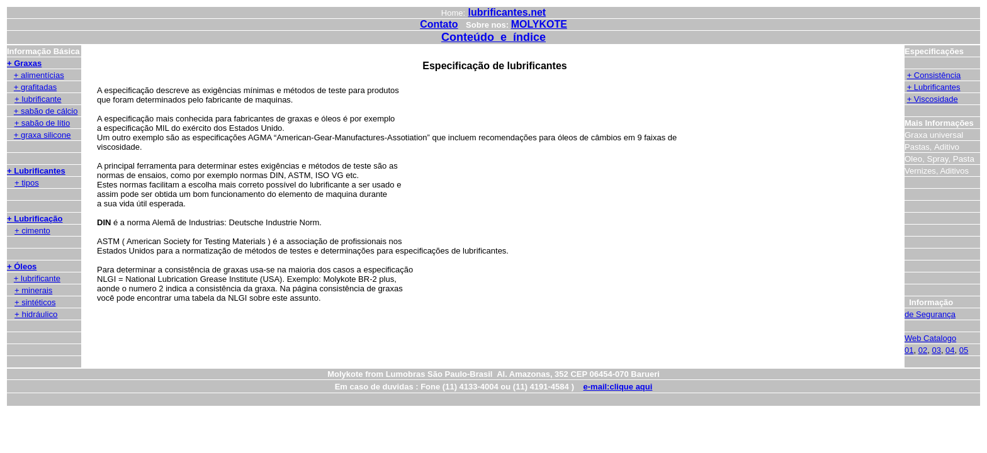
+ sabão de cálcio (46, 111)
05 (963, 350)
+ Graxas (24, 63)
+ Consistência (934, 75)
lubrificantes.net (507, 12)
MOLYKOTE (539, 24)
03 (936, 350)
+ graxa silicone (42, 135)
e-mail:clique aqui (618, 386)
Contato (439, 24)
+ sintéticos (34, 302)
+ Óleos (22, 266)
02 (922, 350)
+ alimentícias (39, 75)
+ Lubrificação (35, 218)
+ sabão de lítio (42, 123)
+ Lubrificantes (36, 171)
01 (909, 350)
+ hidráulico (36, 314)
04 (949, 350)
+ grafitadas (35, 87)
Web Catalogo (930, 338)
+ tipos (26, 182)
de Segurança (930, 314)
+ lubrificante (37, 278)
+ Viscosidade (932, 99)
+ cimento (32, 230)
